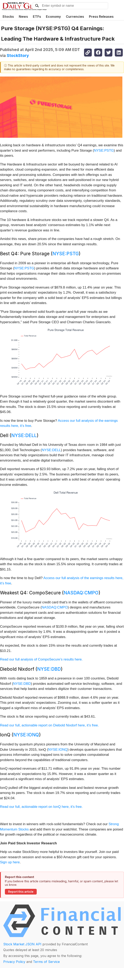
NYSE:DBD (49, 669)
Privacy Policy (14, 962)
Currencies (75, 16)
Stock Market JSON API (22, 944)
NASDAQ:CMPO (81, 592)
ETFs (37, 16)
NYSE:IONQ (26, 734)
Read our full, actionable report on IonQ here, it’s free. (41, 807)
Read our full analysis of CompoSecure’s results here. (41, 659)
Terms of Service (46, 962)
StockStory (18, 55)
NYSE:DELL (24, 435)
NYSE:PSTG (104, 150)
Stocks (8, 16)
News (23, 16)
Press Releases (101, 16)
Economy (53, 16)
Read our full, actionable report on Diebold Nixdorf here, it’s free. (49, 725)
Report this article (20, 891)
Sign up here (10, 862)
